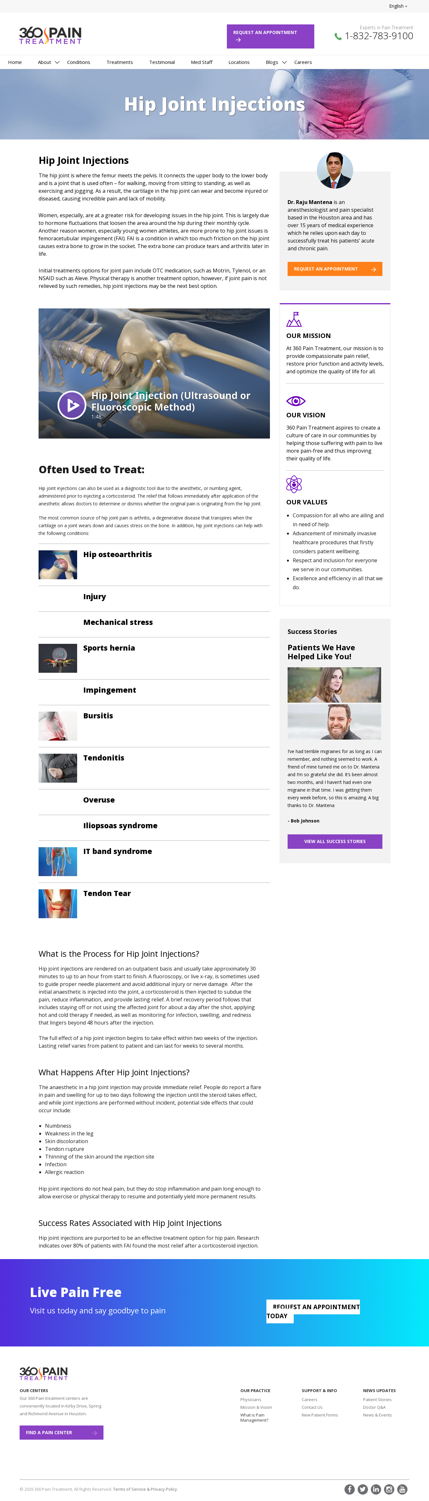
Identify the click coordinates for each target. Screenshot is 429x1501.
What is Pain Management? (254, 1417)
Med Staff (201, 62)
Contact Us (312, 1407)
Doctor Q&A (374, 1407)
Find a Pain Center (61, 1432)
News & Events (377, 1415)
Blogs (272, 62)
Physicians (250, 1399)
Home (15, 62)
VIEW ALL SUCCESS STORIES (335, 841)
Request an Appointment (267, 35)
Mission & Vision (256, 1407)
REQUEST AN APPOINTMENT (335, 269)
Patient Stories (377, 1399)
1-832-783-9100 (378, 35)
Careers (303, 62)
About (44, 62)
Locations (239, 62)
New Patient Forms (320, 1415)
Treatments (119, 62)
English (398, 6)
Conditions (78, 62)
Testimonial (162, 62)
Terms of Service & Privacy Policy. (145, 1489)
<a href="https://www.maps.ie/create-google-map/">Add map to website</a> (163, 1421)
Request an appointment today (313, 1311)
